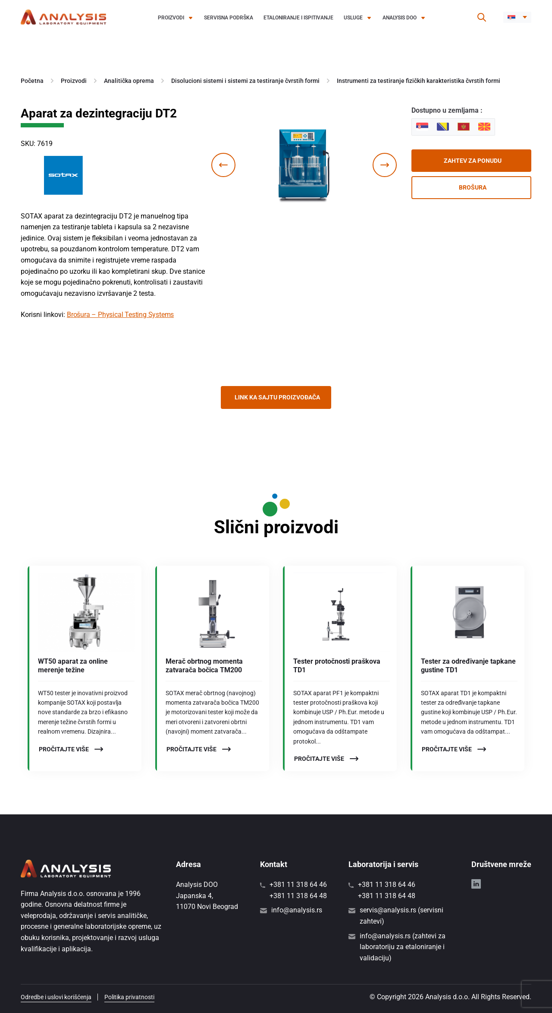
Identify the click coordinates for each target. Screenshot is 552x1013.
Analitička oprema (129, 80)
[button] (517, 17)
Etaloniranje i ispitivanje (298, 18)
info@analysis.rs (296, 910)
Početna (32, 80)
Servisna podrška (228, 18)
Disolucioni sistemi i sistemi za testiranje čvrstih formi (245, 80)
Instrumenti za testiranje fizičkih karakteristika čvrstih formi (418, 80)
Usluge (353, 18)
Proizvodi (171, 18)
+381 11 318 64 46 (298, 884)
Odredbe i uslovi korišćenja (56, 997)
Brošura (472, 187)
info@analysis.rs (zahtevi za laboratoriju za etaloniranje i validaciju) (402, 947)
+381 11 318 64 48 (298, 896)
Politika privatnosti (129, 997)
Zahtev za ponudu (473, 160)
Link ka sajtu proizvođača (277, 397)
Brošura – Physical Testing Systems (120, 314)
